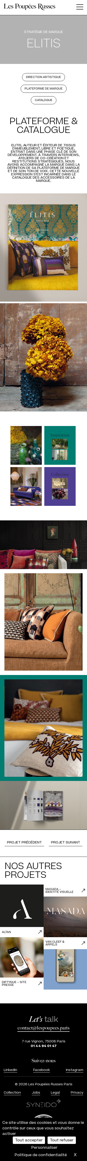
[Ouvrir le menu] (80, 8)
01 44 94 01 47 (44, 1046)
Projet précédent (24, 842)
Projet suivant (65, 842)
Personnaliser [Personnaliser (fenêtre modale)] (44, 1147)
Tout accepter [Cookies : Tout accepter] (29, 1140)
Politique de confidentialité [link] (41, 1155)
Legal (55, 1092)
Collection (12, 1092)
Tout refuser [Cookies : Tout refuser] (62, 1140)
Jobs (36, 1092)
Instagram (74, 1070)
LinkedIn (10, 1070)
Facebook (41, 1070)
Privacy (77, 1092)
